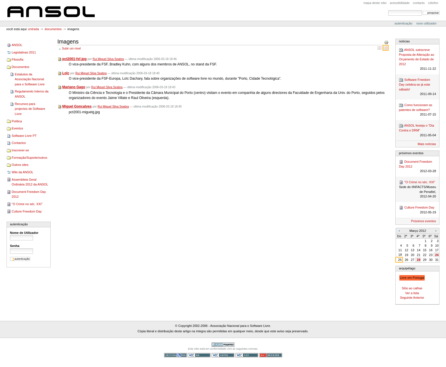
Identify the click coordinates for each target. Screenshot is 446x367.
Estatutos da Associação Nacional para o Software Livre (30, 79)
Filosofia (17, 59)
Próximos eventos (423, 221)
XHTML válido (223, 355)
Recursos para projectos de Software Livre (30, 109)
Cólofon (433, 3)
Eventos (17, 128)
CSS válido (247, 355)
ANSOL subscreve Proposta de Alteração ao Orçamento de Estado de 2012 (417, 59)
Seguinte (406, 297)
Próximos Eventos (411, 153)
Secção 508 (175, 355)
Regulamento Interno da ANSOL (31, 94)
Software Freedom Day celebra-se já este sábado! (417, 87)
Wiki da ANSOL (22, 172)
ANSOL (51, 10)
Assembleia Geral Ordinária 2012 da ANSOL (30, 182)
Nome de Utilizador (24, 232)
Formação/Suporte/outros (29, 157)
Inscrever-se (20, 150)
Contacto (419, 3)
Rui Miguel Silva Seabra (108, 59)
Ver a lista (412, 293)
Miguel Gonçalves (77, 106)
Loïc (65, 73)
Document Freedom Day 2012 (29, 194)
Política (17, 121)
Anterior (418, 297)
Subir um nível (71, 48)
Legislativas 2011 (24, 52)
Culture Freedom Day (27, 211)
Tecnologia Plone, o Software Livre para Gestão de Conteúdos (223, 345)
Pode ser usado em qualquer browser (270, 355)
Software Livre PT (24, 135)
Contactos (19, 143)
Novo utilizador (426, 23)
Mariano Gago (73, 87)
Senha (14, 246)
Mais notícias (427, 144)
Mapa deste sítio (375, 3)
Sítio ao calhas (412, 288)
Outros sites (20, 164)
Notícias (404, 41)
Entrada (33, 29)
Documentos (53, 29)
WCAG (199, 355)
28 (418, 259)
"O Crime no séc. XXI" (27, 204)
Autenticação (404, 23)
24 (437, 255)
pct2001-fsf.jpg (74, 59)
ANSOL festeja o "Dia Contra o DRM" (417, 130)
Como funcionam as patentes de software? (417, 110)
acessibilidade (400, 3)
